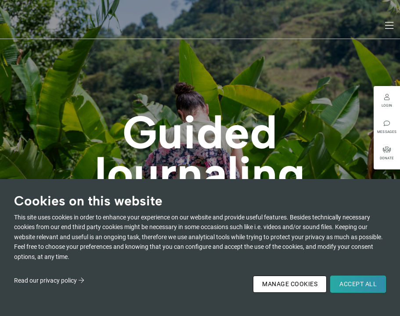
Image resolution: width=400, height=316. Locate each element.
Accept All (358, 283)
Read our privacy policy (45, 280)
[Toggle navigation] (390, 25)
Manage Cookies (289, 283)
